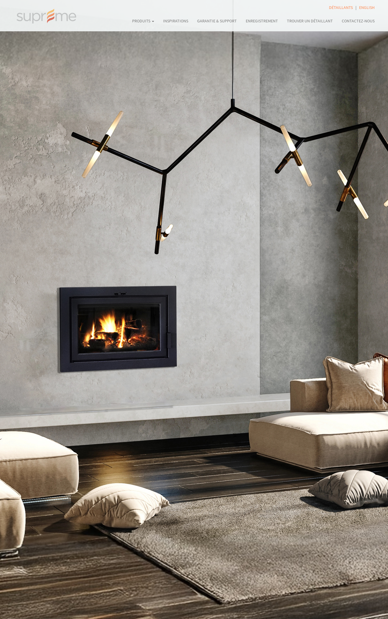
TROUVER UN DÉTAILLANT (310, 21)
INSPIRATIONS (175, 21)
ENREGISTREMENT (262, 21)
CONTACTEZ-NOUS (358, 21)
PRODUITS (143, 21)
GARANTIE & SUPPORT (217, 21)
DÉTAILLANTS (341, 7)
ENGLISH (367, 7)
